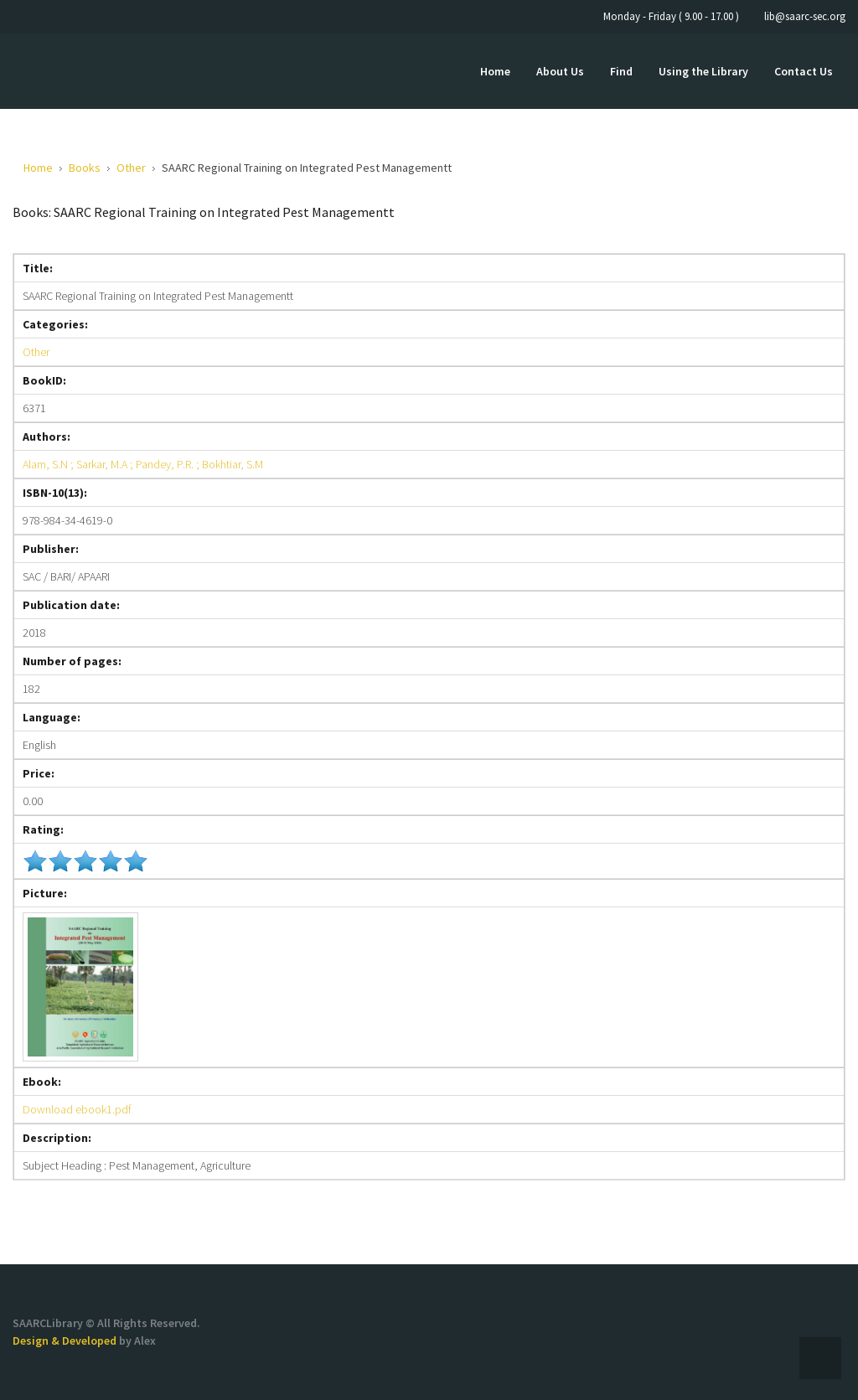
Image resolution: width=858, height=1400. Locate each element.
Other (36, 351)
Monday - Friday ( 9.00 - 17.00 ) (671, 16)
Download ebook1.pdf (77, 1109)
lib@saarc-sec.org (804, 16)
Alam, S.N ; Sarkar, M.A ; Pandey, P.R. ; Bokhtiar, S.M (143, 464)
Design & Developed (66, 1340)
